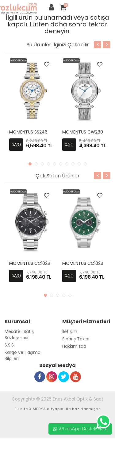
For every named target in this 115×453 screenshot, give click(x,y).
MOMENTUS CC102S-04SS (36, 263)
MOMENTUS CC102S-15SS (88, 263)
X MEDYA (37, 408)
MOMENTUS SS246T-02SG (36, 132)
